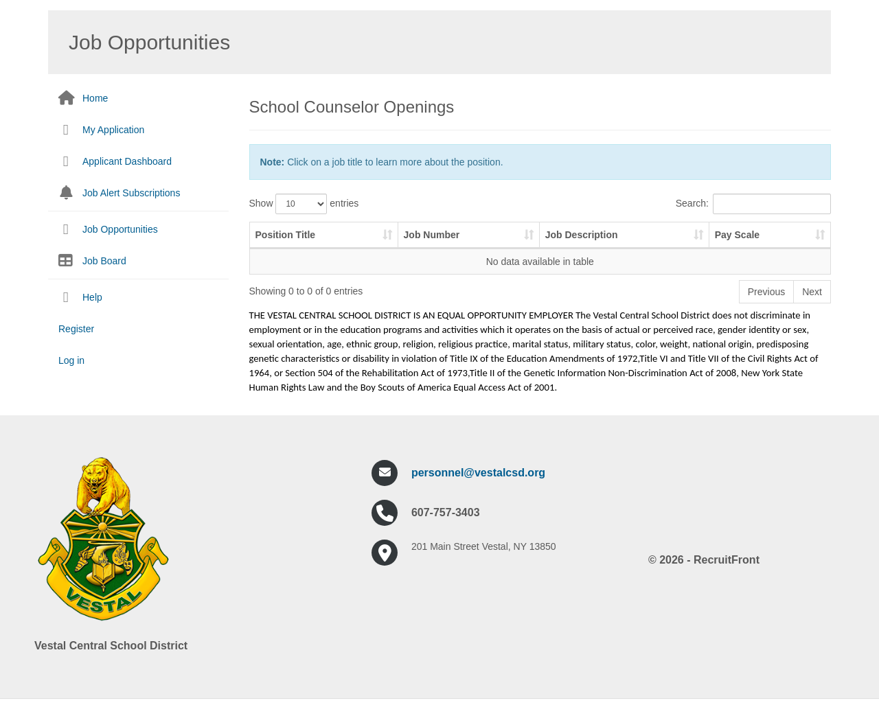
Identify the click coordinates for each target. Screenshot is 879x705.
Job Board (104, 260)
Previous (766, 291)
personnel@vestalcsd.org (478, 472)
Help (92, 297)
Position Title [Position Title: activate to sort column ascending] (285, 234)
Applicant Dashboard (127, 161)
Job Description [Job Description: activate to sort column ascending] (581, 234)
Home (95, 98)
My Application (113, 129)
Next (812, 291)
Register (76, 328)
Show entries (304, 204)
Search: (753, 204)
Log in (71, 360)
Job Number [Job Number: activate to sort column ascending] (432, 234)
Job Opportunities (120, 229)
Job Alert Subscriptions (131, 192)
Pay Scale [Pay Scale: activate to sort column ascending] (737, 234)
